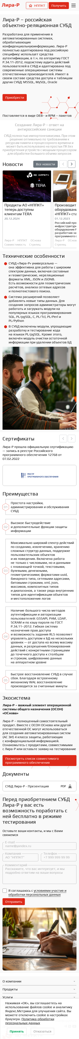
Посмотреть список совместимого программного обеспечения (32, 761)
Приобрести (14, 98)
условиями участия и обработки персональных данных (37, 893)
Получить (58, 6)
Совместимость (15, 244)
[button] (71, 164)
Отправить (13, 902)
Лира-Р (9, 240)
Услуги (8, 997)
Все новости (45, 164)
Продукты (10, 989)
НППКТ (37, 6)
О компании (12, 981)
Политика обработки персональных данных (29, 1021)
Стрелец (34, 244)
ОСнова (36, 240)
